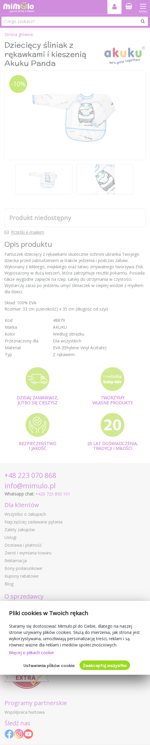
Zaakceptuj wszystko (105, 665)
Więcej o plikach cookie (31, 652)
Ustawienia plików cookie (49, 665)
